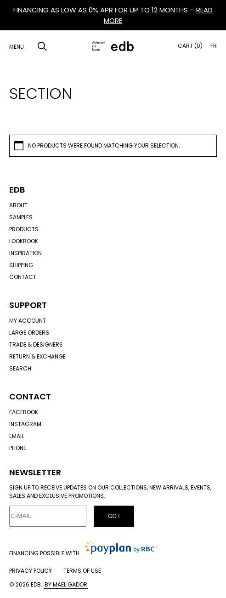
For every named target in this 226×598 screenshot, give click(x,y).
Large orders (29, 332)
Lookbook (23, 241)
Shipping (21, 265)
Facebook (23, 412)
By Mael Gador (66, 584)
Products (24, 229)
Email (16, 436)
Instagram (25, 424)
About (18, 205)
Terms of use (82, 571)
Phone (17, 448)
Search (20, 368)
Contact (22, 277)
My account (27, 321)
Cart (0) (190, 46)
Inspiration (25, 253)
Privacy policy (30, 571)
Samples (21, 217)
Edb (17, 189)
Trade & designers (36, 344)
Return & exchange (37, 356)
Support (28, 305)
